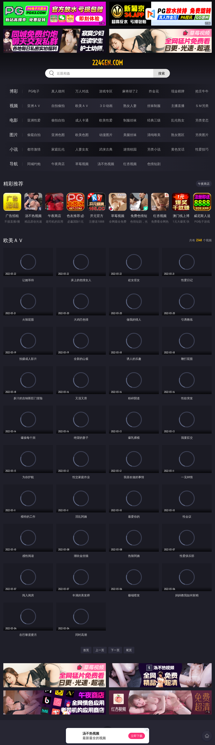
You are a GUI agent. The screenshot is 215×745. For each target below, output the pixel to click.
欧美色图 (82, 134)
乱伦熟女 (177, 120)
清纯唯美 (154, 134)
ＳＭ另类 (202, 105)
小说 (14, 149)
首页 (86, 650)
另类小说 (154, 149)
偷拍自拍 (58, 120)
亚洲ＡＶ (34, 105)
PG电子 (34, 91)
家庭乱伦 (58, 149)
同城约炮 (34, 164)
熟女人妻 (130, 105)
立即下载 (136, 736)
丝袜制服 (154, 105)
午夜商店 (58, 164)
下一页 (115, 650)
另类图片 (202, 134)
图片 (14, 134)
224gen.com (107, 63)
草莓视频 (82, 164)
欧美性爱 (105, 120)
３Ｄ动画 (105, 105)
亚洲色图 (58, 134)
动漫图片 (105, 134)
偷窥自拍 (34, 134)
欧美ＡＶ (82, 105)
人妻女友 (82, 149)
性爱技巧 (202, 149)
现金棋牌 (177, 91)
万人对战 (82, 91)
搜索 (161, 73)
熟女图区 (177, 134)
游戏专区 (105, 91)
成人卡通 (82, 120)
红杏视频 (130, 164)
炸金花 (154, 91)
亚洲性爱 (34, 120)
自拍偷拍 (58, 105)
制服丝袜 (130, 120)
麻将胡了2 (129, 91)
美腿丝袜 (130, 134)
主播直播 (177, 105)
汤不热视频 (106, 164)
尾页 (129, 650)
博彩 (14, 91)
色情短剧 (154, 164)
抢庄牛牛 (202, 91)
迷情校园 (130, 149)
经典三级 (154, 120)
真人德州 (58, 91)
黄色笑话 (177, 149)
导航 (14, 164)
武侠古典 (105, 149)
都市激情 (34, 149)
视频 (14, 105)
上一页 (99, 650)
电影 (14, 120)
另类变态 (202, 120)
